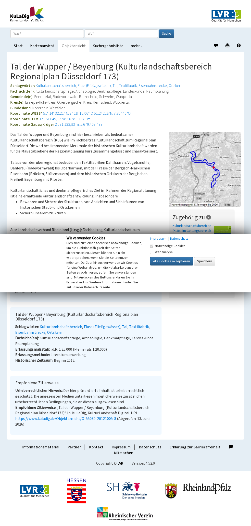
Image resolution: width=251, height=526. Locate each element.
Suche (166, 33)
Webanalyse (161, 252)
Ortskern (175, 85)
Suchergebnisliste (108, 46)
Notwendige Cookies (168, 246)
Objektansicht (74, 46)
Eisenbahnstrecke (152, 85)
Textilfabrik (128, 85)
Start (18, 46)
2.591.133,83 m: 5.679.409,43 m (79, 124)
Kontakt (96, 447)
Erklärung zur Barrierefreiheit (195, 447)
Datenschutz (150, 447)
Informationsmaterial (40, 447)
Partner (74, 447)
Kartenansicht (42, 46)
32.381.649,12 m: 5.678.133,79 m (64, 119)
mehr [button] (136, 46)
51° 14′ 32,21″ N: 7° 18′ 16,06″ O (68, 113)
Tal (115, 85)
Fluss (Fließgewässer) (94, 85)
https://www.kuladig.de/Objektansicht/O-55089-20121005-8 (65, 418)
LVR (120, 463)
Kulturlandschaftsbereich (56, 85)
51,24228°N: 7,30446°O (112, 113)
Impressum (121, 447)
